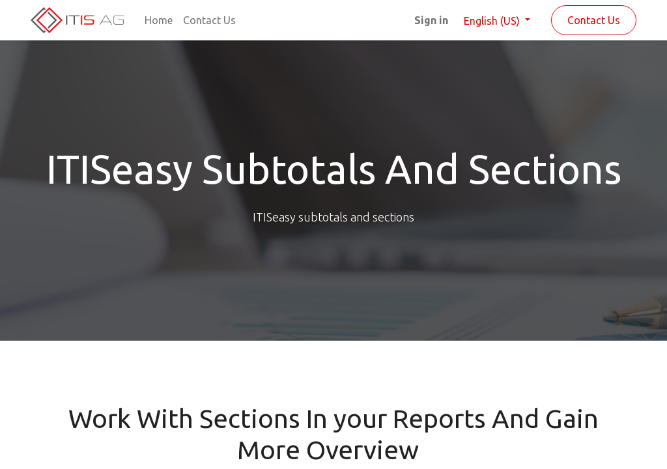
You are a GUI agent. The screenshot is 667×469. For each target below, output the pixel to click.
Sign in (431, 20)
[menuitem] (158, 20)
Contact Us (593, 20)
